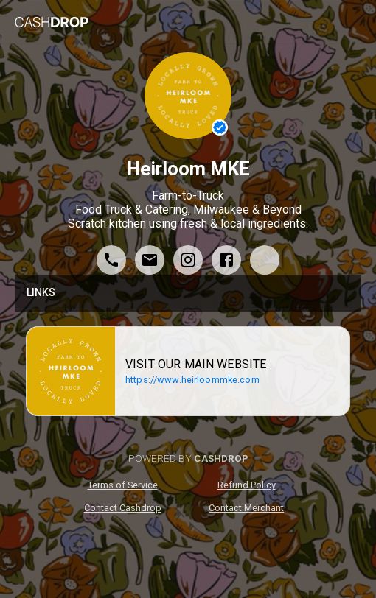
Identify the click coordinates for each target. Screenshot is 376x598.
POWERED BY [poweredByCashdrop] (188, 458)
